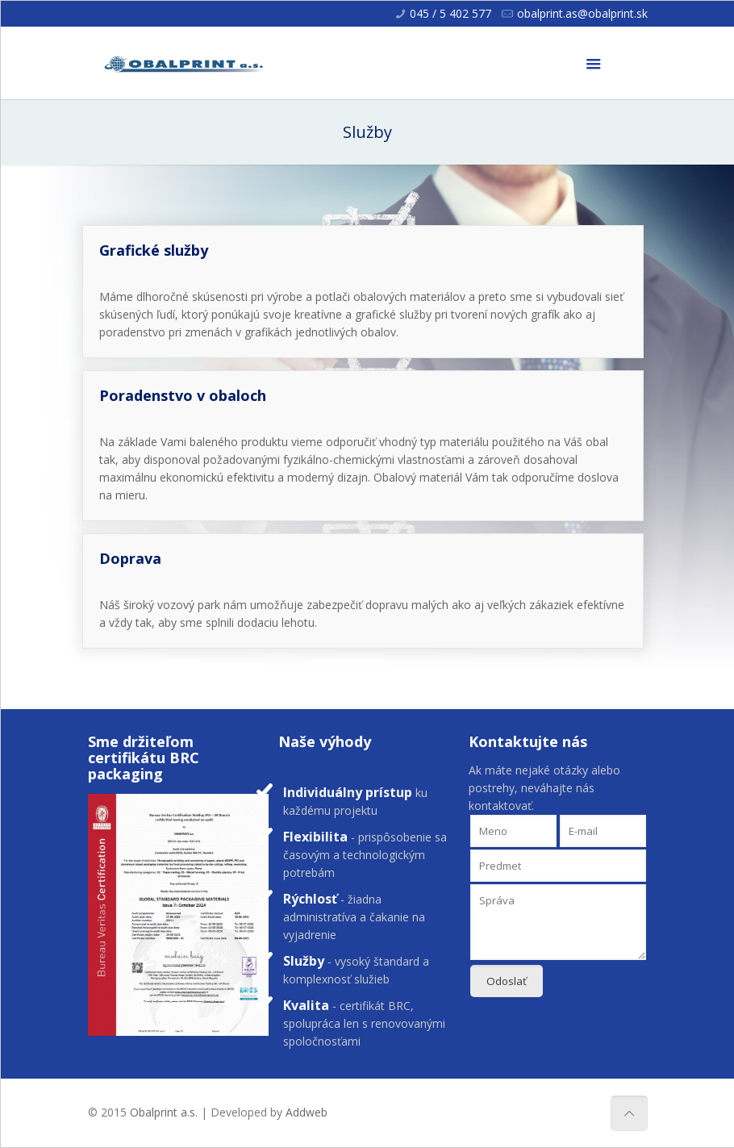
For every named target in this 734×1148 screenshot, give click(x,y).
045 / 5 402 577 (450, 13)
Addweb (306, 1112)
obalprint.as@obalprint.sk (582, 13)
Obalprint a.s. (164, 1112)
